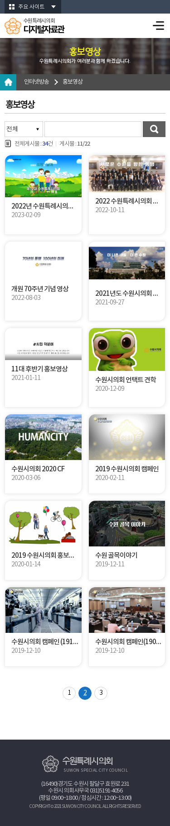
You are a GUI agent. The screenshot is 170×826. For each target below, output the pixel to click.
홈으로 (8, 82)
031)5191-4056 (106, 791)
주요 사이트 (31, 7)
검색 (154, 129)
